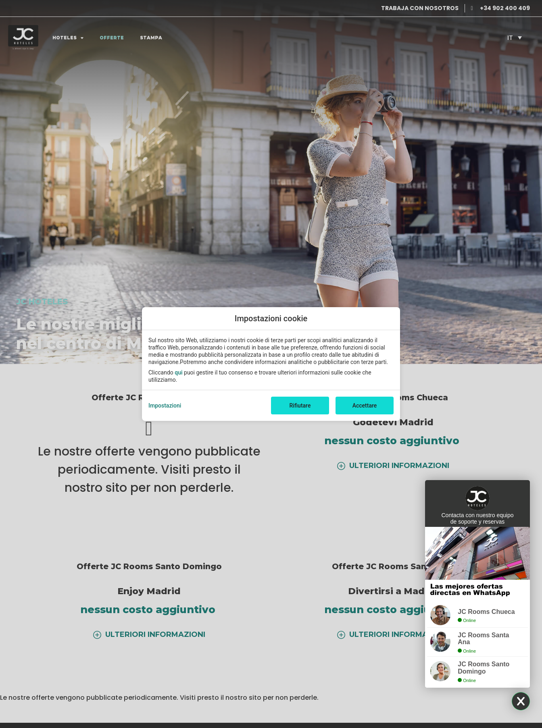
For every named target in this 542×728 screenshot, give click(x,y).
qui (178, 372)
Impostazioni (164, 405)
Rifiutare (300, 405)
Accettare (364, 405)
